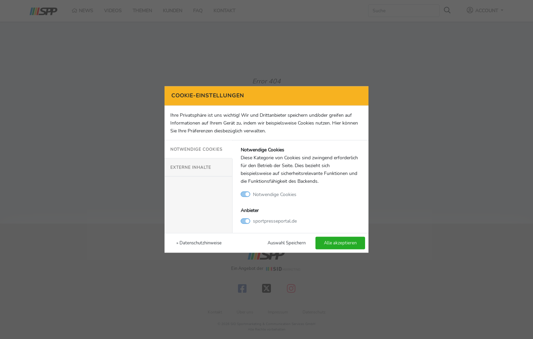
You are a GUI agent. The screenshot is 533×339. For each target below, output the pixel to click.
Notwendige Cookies (196, 149)
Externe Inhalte (190, 167)
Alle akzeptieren (340, 243)
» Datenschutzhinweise (199, 243)
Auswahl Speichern (287, 243)
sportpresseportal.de (275, 220)
